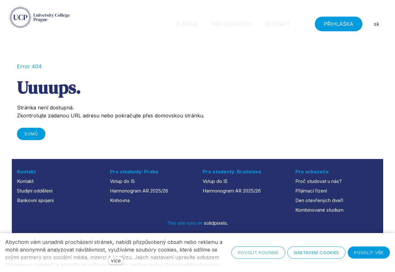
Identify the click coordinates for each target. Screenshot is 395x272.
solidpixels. (216, 223)
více (116, 260)
